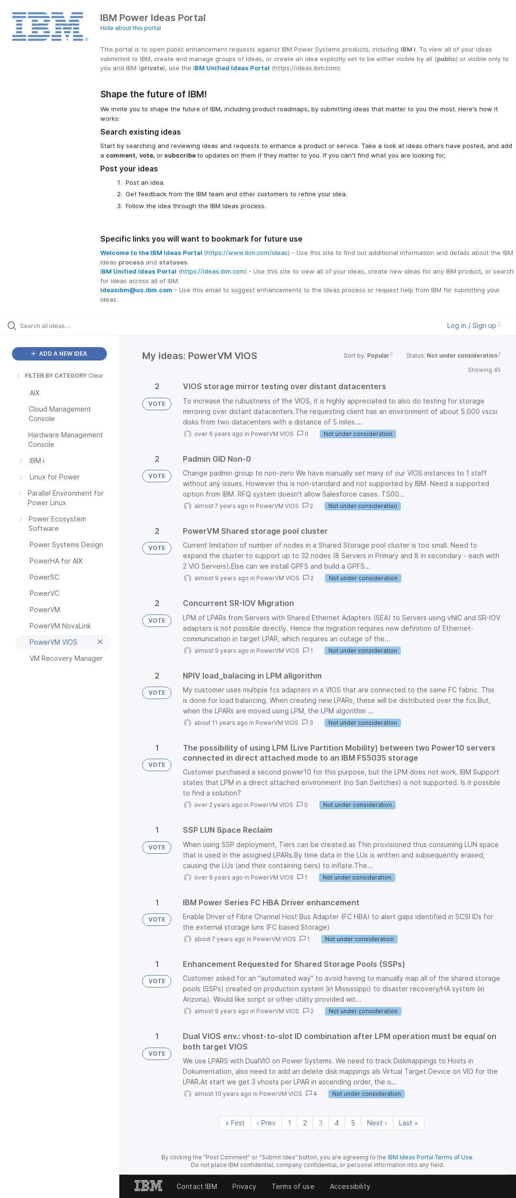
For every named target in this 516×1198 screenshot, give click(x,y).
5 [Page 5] (353, 1123)
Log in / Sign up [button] (474, 325)
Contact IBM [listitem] (197, 1186)
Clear (96, 375)
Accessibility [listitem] (350, 1186)
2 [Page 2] (305, 1123)
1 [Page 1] (289, 1123)
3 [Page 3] (321, 1123)
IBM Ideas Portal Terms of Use (430, 1157)
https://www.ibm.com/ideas (247, 252)
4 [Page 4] (337, 1123)
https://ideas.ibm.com (213, 271)
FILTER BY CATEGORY (51, 375)
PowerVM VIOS (272, 433)
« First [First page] (235, 1123)
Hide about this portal (130, 28)
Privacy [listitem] (244, 1186)
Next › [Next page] (377, 1123)
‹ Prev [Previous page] (266, 1123)
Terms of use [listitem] (293, 1186)
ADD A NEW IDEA (59, 353)
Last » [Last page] (408, 1123)
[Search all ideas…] (64, 325)
